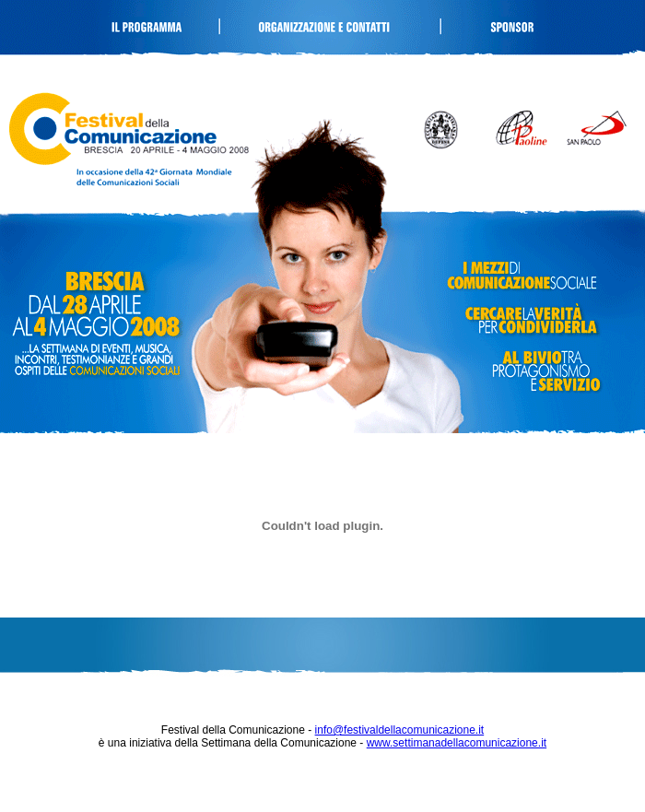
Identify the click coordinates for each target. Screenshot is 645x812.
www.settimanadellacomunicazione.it (456, 742)
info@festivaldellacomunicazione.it (400, 730)
